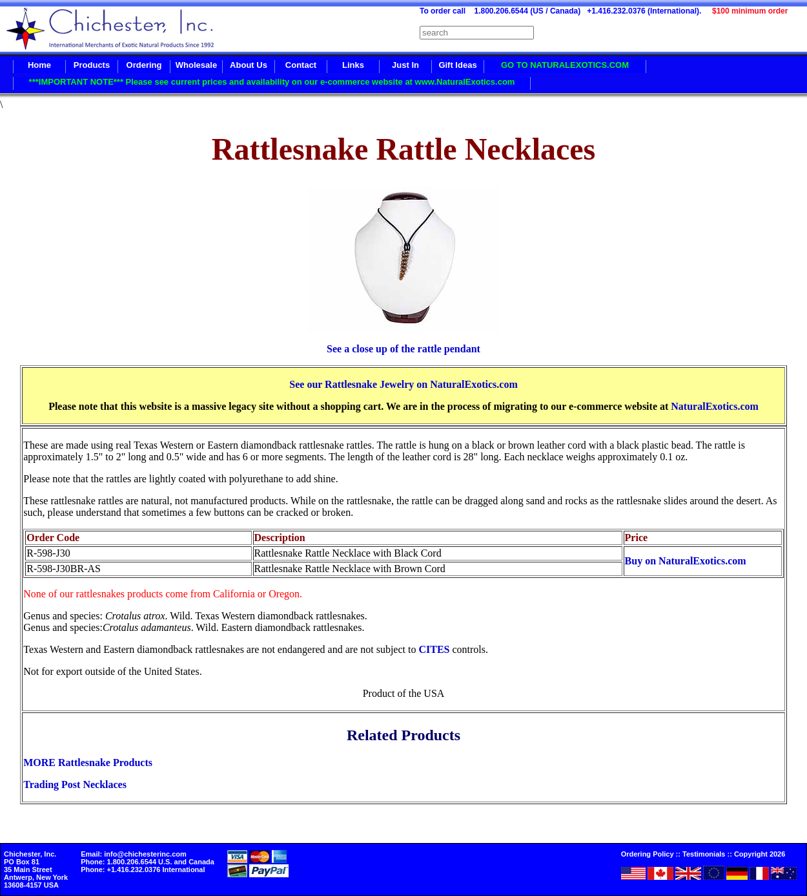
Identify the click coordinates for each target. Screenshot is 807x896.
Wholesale (196, 65)
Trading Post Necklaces (75, 784)
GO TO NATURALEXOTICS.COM (565, 65)
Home (39, 65)
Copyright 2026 (759, 854)
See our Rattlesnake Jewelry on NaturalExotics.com (403, 384)
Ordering (144, 65)
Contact (300, 65)
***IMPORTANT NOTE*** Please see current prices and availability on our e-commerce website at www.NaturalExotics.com (272, 82)
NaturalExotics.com (715, 406)
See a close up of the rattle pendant (403, 348)
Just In (405, 65)
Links (353, 65)
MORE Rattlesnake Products (87, 762)
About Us (248, 65)
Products (92, 65)
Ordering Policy (647, 854)
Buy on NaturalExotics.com (685, 560)
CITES (433, 649)
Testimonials (703, 854)
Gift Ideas (457, 65)
